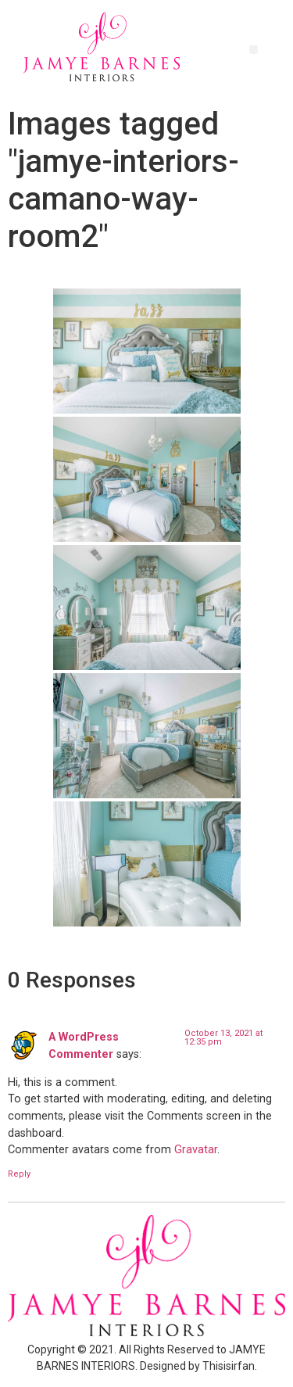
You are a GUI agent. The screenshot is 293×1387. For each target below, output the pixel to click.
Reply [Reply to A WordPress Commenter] (19, 1174)
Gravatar (195, 1149)
